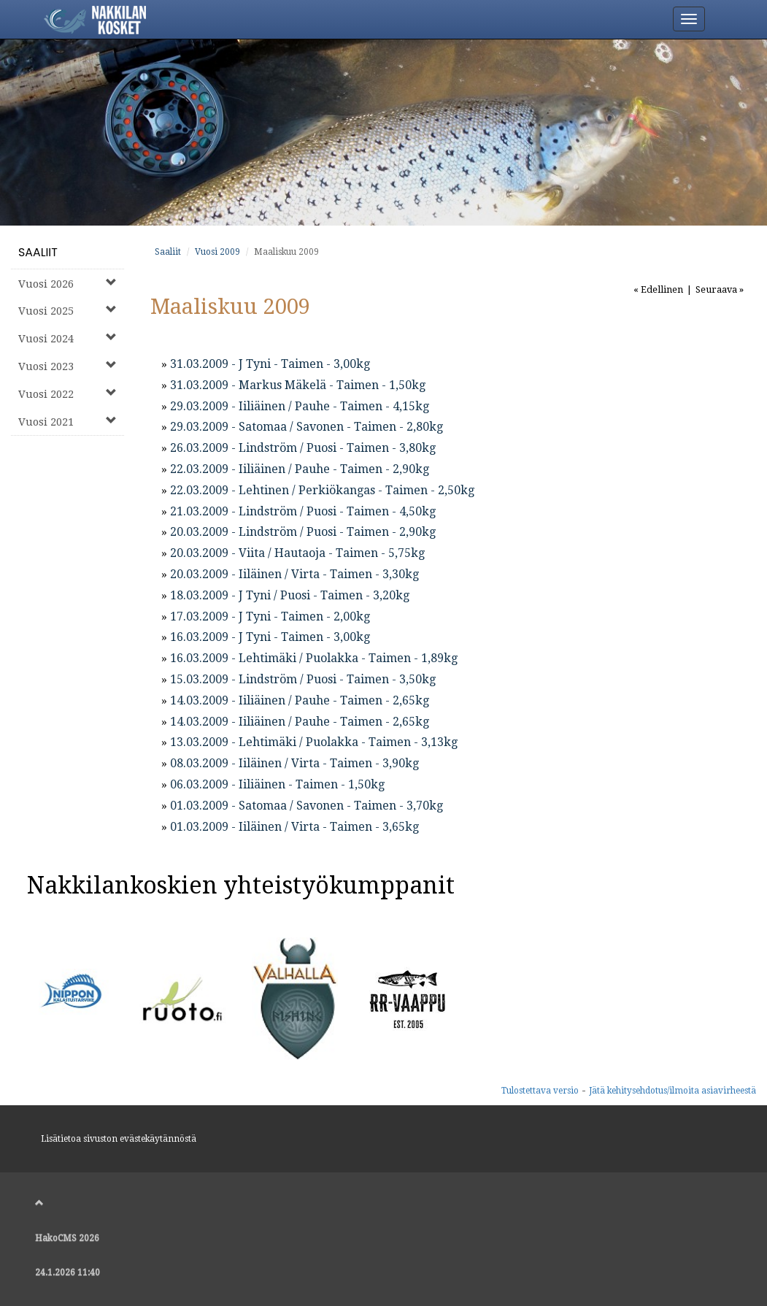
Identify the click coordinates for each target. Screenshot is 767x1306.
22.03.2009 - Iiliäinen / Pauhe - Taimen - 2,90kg (299, 469)
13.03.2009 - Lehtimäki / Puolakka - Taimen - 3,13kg (314, 742)
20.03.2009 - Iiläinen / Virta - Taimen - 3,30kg (294, 574)
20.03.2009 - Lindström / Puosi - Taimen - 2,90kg (303, 532)
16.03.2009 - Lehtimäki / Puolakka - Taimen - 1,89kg (314, 658)
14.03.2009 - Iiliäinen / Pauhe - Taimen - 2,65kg (299, 700)
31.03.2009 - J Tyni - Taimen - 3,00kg (270, 364)
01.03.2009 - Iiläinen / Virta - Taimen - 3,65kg (294, 827)
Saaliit (38, 252)
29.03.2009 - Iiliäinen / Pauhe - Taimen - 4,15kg (299, 406)
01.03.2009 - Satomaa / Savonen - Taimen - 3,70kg (306, 806)
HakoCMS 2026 (67, 1238)
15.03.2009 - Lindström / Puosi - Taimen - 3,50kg (303, 679)
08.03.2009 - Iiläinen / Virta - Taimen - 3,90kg (294, 763)
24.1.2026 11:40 (67, 1272)
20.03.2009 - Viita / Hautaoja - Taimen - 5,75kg (297, 553)
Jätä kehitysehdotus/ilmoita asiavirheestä (672, 1091)
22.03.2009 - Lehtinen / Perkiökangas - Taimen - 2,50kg (322, 490)
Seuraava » (719, 289)
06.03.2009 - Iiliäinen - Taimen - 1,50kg (277, 784)
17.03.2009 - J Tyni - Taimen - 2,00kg (270, 616)
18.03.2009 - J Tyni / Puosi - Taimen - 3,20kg (289, 595)
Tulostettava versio (540, 1091)
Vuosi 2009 (217, 252)
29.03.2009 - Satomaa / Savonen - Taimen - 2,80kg (306, 427)
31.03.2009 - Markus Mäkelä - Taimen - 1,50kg (297, 385)
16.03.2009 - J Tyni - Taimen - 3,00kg (270, 637)
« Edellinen (658, 289)
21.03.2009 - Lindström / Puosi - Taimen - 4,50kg (303, 511)
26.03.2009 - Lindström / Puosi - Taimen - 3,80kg (303, 448)
